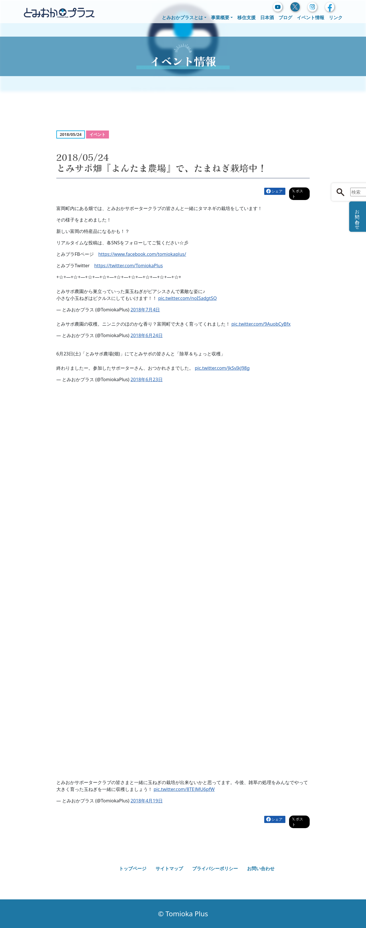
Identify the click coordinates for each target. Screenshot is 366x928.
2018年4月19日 (147, 801)
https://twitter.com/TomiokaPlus (128, 265)
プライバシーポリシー (215, 868)
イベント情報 (310, 17)
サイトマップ (169, 868)
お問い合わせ (260, 868)
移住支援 (246, 17)
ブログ (285, 17)
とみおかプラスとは (182, 17)
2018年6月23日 (147, 379)
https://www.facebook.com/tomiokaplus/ (142, 254)
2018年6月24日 (147, 335)
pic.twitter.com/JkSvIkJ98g (222, 368)
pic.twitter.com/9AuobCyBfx (261, 324)
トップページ (132, 868)
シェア (277, 191)
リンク (336, 17)
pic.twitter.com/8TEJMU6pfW (184, 789)
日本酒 (267, 17)
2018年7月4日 (145, 309)
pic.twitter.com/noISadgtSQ (187, 298)
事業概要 (220, 17)
